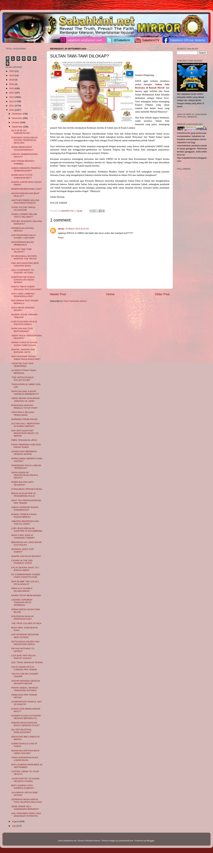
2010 (12, 110)
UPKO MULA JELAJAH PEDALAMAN (22, 413)
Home (110, 294)
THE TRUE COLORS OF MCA (26, 623)
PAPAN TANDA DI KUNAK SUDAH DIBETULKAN (24, 343)
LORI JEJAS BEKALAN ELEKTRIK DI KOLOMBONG (26, 529)
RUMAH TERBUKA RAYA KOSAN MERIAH (24, 515)
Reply (61, 237)
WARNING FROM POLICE (24, 419)
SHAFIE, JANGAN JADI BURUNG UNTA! (23, 350)
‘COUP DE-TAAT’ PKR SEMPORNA (22, 364)
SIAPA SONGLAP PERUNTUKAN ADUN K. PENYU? (25, 475)
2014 (12, 92)
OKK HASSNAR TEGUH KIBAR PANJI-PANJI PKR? (25, 357)
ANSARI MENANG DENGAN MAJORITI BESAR (25, 682)
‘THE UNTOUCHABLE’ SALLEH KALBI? (22, 378)
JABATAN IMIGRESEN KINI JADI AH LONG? (25, 522)
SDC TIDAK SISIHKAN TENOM (27, 662)
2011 (12, 105)
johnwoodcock (126, 840)
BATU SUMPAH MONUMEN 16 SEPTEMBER (26, 765)
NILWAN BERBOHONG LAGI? (26, 189)
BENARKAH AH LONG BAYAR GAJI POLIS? (26, 543)
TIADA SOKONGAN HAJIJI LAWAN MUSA (24, 758)
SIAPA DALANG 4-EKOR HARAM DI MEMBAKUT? (25, 392)
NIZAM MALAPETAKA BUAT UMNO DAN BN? (25, 751)
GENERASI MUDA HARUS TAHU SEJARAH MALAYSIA (26, 800)
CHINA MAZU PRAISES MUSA (26, 489)
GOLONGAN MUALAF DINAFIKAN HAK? (22, 617)
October (16, 122)
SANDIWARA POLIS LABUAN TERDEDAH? (26, 466)
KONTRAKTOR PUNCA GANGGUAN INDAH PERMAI (23, 280)
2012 (12, 101)
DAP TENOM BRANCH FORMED (22, 162)
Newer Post (58, 294)
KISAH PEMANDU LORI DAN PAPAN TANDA (26, 445)
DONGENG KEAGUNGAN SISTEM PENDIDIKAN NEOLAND (24, 140)
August (15, 821)
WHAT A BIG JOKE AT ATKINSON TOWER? (23, 536)
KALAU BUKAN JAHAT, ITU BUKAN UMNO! (25, 568)
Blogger (150, 840)
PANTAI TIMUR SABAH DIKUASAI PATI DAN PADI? (26, 287)
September (17, 126)
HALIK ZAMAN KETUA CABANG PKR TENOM (24, 668)
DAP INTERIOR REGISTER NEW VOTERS (25, 635)
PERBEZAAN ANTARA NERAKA (22, 229)
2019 (12, 75)
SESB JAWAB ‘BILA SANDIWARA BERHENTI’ (25, 807)
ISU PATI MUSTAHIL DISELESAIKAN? (21, 730)
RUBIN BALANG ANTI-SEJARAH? (22, 483)
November (17, 118)
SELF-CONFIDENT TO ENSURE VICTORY (22, 271)
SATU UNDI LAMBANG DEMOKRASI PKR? (23, 295)
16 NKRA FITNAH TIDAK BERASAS (23, 371)
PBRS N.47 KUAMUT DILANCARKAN (22, 589)
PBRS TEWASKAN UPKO (24, 440)
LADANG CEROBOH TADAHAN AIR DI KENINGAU (21, 602)
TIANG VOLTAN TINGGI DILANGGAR (23, 208)
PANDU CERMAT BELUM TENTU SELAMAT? (24, 215)
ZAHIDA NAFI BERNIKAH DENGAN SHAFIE (24, 452)
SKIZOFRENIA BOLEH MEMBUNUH (22, 243)
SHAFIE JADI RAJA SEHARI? (26, 556)
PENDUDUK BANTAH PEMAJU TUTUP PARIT (24, 406)
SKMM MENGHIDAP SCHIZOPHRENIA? (22, 148)
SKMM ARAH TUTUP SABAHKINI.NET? (21, 176)
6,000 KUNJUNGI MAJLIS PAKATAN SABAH (24, 322)
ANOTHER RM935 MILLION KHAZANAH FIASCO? (25, 201)
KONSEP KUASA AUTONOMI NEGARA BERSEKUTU (26, 717)
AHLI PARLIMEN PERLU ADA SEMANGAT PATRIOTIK (26, 814)
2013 (12, 97)
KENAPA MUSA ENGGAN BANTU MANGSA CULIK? (25, 724)
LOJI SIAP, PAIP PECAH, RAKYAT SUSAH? (23, 656)
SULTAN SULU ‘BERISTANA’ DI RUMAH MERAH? (25, 424)
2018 (12, 79)
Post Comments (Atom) (75, 301)
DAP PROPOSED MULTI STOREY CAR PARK (23, 236)
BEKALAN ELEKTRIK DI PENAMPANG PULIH (23, 494)
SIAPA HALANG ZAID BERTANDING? (22, 329)
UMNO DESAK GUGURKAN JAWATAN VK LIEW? (25, 399)
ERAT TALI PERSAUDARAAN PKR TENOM (26, 501)
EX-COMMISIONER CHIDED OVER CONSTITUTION (25, 575)
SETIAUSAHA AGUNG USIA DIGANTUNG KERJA (25, 642)
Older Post (162, 294)
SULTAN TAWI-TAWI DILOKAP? (21, 250)
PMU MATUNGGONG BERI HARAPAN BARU (25, 264)
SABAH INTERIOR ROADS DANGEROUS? (25, 508)
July (14, 826)
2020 (12, 71)
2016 (12, 84)
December (17, 113)
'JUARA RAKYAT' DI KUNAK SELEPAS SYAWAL (25, 779)
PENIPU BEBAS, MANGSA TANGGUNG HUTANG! (24, 689)
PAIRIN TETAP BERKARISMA (26, 595)
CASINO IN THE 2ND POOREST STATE (22, 561)
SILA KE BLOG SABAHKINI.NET (21, 131)
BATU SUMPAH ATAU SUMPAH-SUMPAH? (22, 786)
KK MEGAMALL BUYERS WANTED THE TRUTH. (24, 257)
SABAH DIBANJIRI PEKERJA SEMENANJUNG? (26, 169)
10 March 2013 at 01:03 (77, 228)
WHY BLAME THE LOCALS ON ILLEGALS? (25, 582)
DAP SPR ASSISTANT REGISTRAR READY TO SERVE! (25, 433)
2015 (12, 88)
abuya (61, 228)
